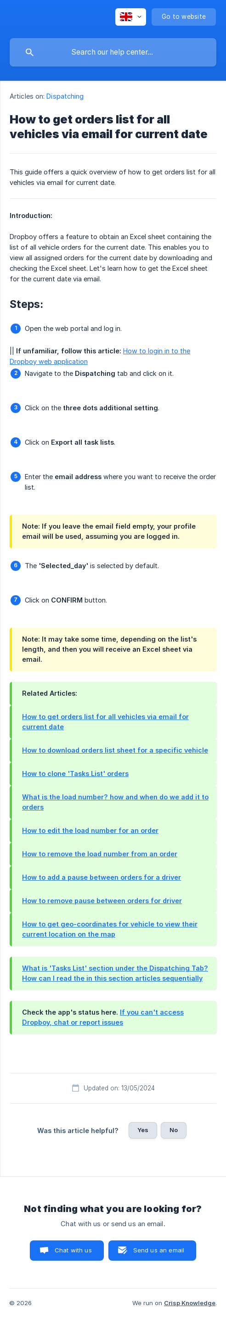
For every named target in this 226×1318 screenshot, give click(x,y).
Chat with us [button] (73, 1250)
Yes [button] (142, 1130)
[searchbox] (113, 52)
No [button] (174, 1130)
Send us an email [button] (158, 1250)
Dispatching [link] (65, 96)
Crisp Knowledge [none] (189, 1303)
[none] (130, 17)
